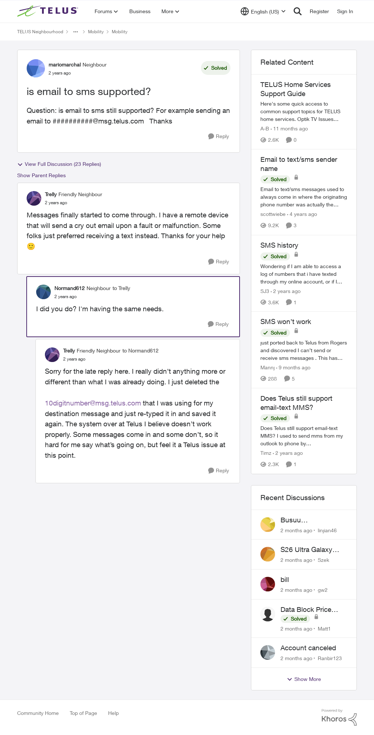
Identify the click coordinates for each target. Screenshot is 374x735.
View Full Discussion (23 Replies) (59, 164)
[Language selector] (263, 11)
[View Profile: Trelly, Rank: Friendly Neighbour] (34, 198)
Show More (304, 679)
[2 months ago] (296, 530)
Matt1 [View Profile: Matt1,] (324, 628)
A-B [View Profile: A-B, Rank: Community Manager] (264, 128)
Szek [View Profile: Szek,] (323, 560)
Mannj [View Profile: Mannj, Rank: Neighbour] (267, 367)
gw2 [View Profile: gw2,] (323, 590)
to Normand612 (140, 350)
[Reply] (218, 136)
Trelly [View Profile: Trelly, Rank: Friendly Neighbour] (51, 194)
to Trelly (121, 288)
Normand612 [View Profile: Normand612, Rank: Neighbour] (69, 288)
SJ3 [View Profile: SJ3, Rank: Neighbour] (264, 290)
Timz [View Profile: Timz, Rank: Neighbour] (265, 453)
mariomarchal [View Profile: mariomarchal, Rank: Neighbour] (65, 64)
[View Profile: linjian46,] (267, 524)
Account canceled (308, 648)
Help (113, 713)
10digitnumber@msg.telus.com (93, 403)
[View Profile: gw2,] (267, 584)
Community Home (38, 713)
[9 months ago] (293, 367)
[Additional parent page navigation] (75, 32)
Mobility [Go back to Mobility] (96, 31)
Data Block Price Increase (305, 609)
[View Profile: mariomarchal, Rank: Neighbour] (36, 68)
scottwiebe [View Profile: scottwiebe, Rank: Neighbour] (273, 214)
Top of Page (83, 713)
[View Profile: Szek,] (267, 554)
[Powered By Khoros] (339, 717)
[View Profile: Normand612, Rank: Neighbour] (43, 292)
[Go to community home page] (48, 11)
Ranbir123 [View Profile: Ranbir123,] (330, 658)
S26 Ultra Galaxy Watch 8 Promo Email (313, 549)
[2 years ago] (286, 290)
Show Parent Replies (41, 175)
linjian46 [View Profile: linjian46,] (327, 530)
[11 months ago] (289, 128)
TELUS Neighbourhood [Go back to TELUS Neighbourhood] (40, 31)
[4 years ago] (302, 214)
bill (284, 579)
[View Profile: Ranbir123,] (267, 652)
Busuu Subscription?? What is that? (313, 520)
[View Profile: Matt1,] (267, 614)
